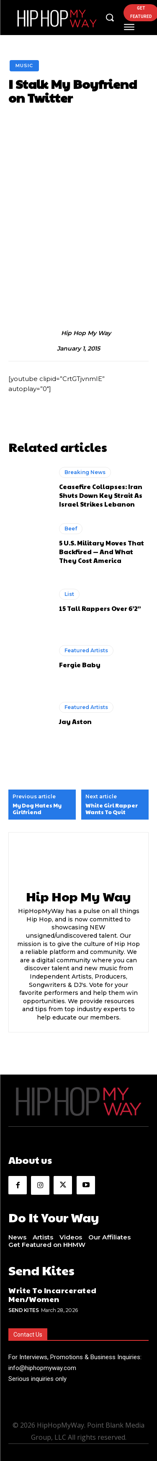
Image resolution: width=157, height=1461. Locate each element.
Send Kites (23, 1310)
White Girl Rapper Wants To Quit (111, 808)
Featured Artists (86, 650)
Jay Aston (75, 721)
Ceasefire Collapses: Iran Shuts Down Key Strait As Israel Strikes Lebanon (100, 495)
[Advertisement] (78, 219)
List (69, 594)
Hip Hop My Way (86, 333)
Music (24, 65)
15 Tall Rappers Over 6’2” (100, 608)
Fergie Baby (79, 664)
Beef (70, 528)
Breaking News (85, 472)
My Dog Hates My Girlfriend (37, 808)
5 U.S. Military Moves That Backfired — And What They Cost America (101, 551)
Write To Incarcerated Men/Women (52, 1295)
